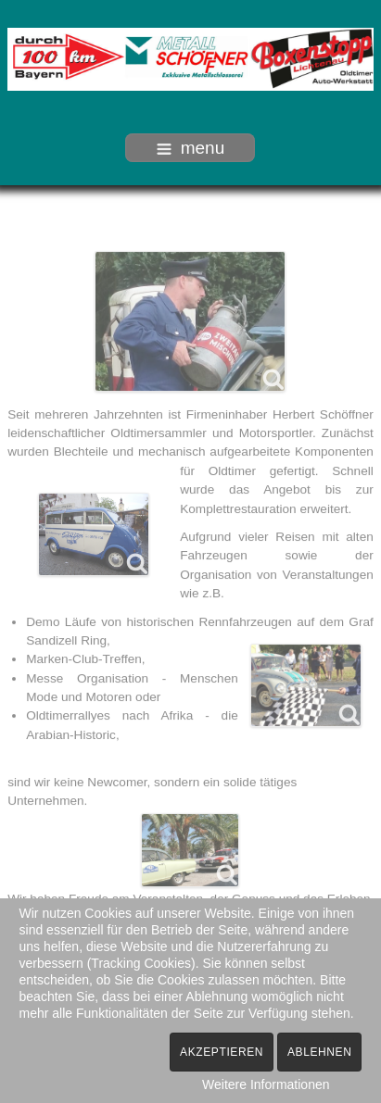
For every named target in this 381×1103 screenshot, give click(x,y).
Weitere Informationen (265, 1084)
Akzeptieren (221, 1052)
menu (191, 147)
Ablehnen (319, 1052)
